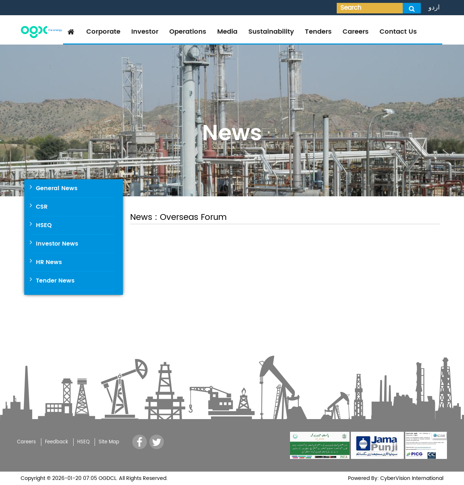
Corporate (103, 31)
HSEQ (44, 225)
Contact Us (398, 31)
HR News (49, 262)
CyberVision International (411, 478)
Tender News (55, 280)
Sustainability (271, 31)
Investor (144, 31)
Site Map (109, 442)
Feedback (56, 442)
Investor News (57, 243)
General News (57, 188)
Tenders (318, 31)
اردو (434, 7)
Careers (356, 31)
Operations (187, 31)
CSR (41, 207)
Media (227, 31)
